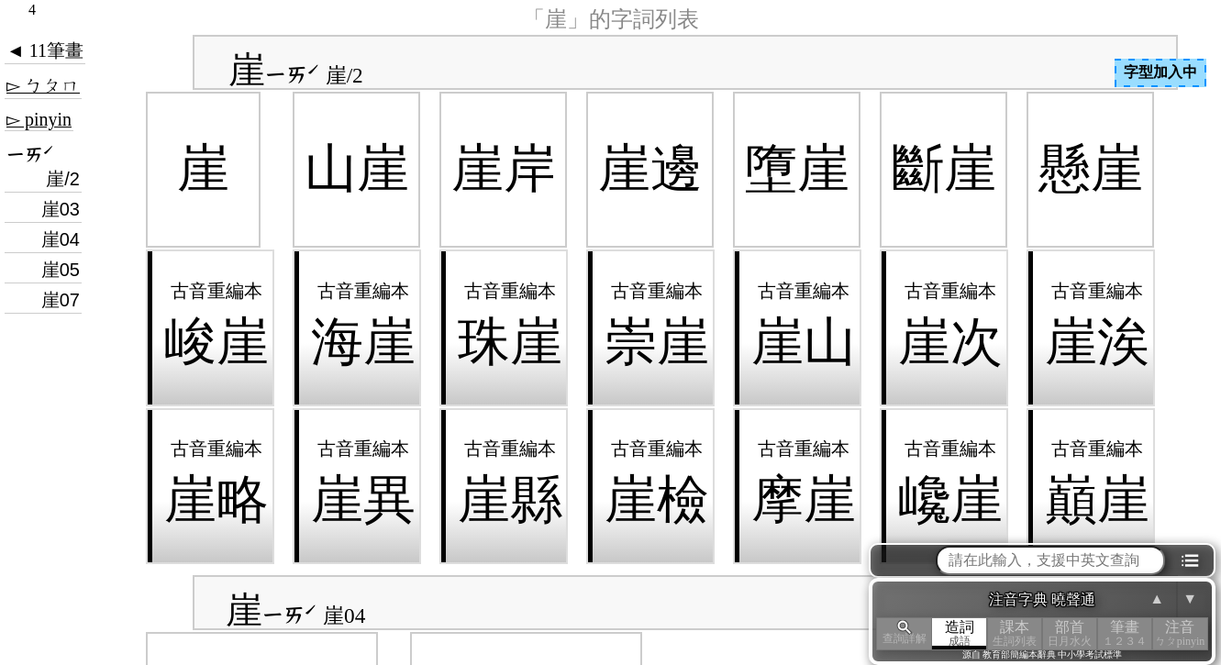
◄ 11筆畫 (44, 50)
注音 (1179, 633)
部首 (1069, 633)
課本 (1014, 633)
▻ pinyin (39, 119)
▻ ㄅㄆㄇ (43, 85)
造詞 (959, 633)
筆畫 (1124, 633)
